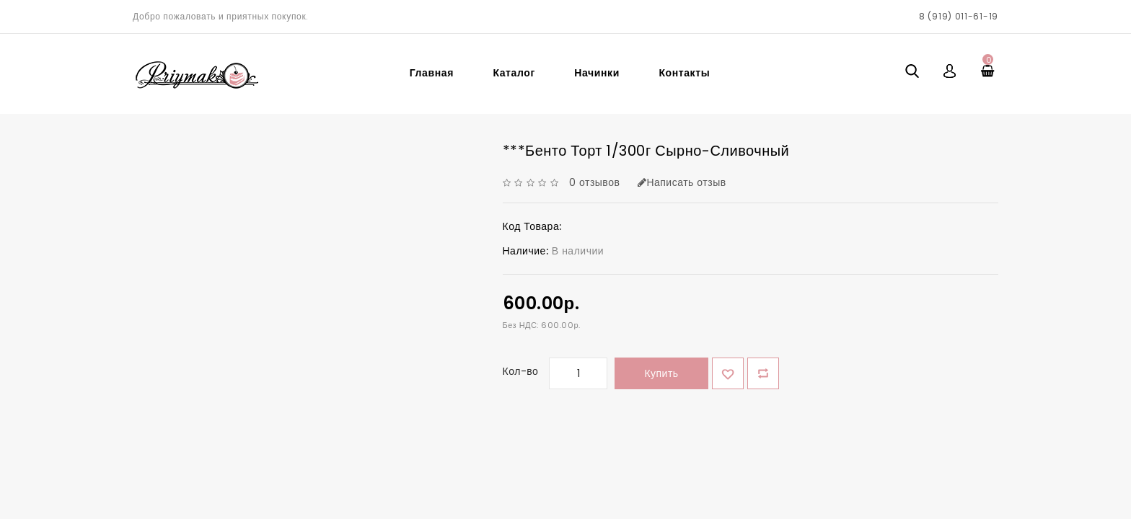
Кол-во (521, 371)
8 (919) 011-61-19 (958, 16)
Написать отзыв (682, 182)
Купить (661, 373)
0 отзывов (594, 182)
